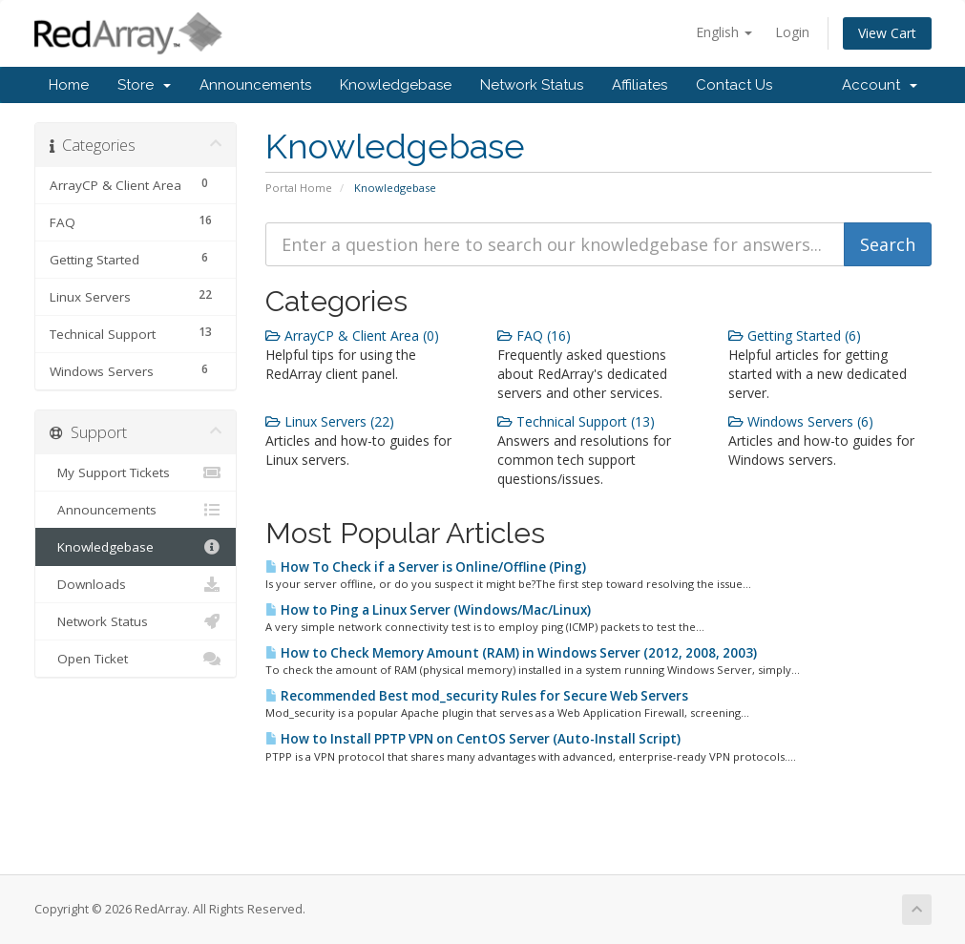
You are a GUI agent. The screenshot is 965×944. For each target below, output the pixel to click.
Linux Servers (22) (329, 421)
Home (69, 85)
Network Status (531, 85)
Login (792, 32)
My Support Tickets (136, 472)
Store (144, 85)
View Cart (887, 33)
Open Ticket (136, 658)
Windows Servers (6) (800, 421)
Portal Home (298, 187)
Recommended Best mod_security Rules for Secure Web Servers (476, 695)
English (724, 32)
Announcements (255, 85)
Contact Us (734, 85)
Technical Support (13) (576, 421)
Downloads (136, 584)
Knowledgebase (395, 85)
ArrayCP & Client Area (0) (352, 335)
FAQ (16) (534, 335)
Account (879, 85)
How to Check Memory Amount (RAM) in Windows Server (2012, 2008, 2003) (511, 652)
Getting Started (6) (794, 335)
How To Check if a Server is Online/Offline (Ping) (425, 567)
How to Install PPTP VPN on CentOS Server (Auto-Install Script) (473, 738)
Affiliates (639, 85)
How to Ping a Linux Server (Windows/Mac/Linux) (428, 610)
